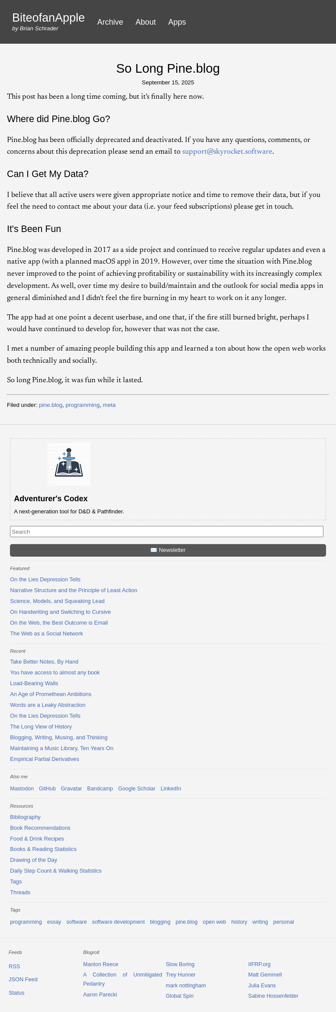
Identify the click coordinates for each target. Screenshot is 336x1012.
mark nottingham (186, 986)
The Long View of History (41, 726)
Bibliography (25, 817)
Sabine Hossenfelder (273, 996)
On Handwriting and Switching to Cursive (60, 612)
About (146, 22)
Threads (20, 892)
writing (260, 922)
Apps (177, 22)
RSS (14, 966)
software (76, 922)
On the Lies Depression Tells (45, 579)
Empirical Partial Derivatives (44, 759)
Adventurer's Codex (50, 498)
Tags (16, 881)
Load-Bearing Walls (34, 683)
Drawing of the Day (33, 860)
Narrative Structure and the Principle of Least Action (73, 590)
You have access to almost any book (55, 672)
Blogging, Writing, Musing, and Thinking (58, 737)
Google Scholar (136, 789)
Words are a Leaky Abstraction (47, 705)
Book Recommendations (40, 828)
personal (283, 922)
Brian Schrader (39, 28)
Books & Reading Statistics (43, 849)
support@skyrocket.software (227, 152)
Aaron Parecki (100, 995)
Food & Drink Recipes (37, 838)
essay (54, 922)
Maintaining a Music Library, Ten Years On (61, 748)
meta (109, 405)
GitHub (47, 789)
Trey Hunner (181, 975)
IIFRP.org (259, 964)
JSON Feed (23, 979)
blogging (160, 922)
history (239, 922)
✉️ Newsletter (167, 550)
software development (118, 922)
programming (83, 405)
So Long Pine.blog (168, 68)
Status (16, 992)
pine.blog (50, 405)
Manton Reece (100, 964)
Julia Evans (262, 986)
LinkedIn (171, 789)
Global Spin (180, 996)
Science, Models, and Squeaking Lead (57, 601)
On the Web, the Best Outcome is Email (59, 622)
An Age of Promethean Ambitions (50, 694)
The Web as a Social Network (46, 633)
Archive (110, 22)
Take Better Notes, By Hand (44, 661)
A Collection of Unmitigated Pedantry (122, 979)
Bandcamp (100, 789)
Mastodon (22, 789)
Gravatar (71, 789)
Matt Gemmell (265, 975)
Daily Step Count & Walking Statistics (55, 870)
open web (214, 922)
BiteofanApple (48, 18)
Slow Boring (180, 964)
